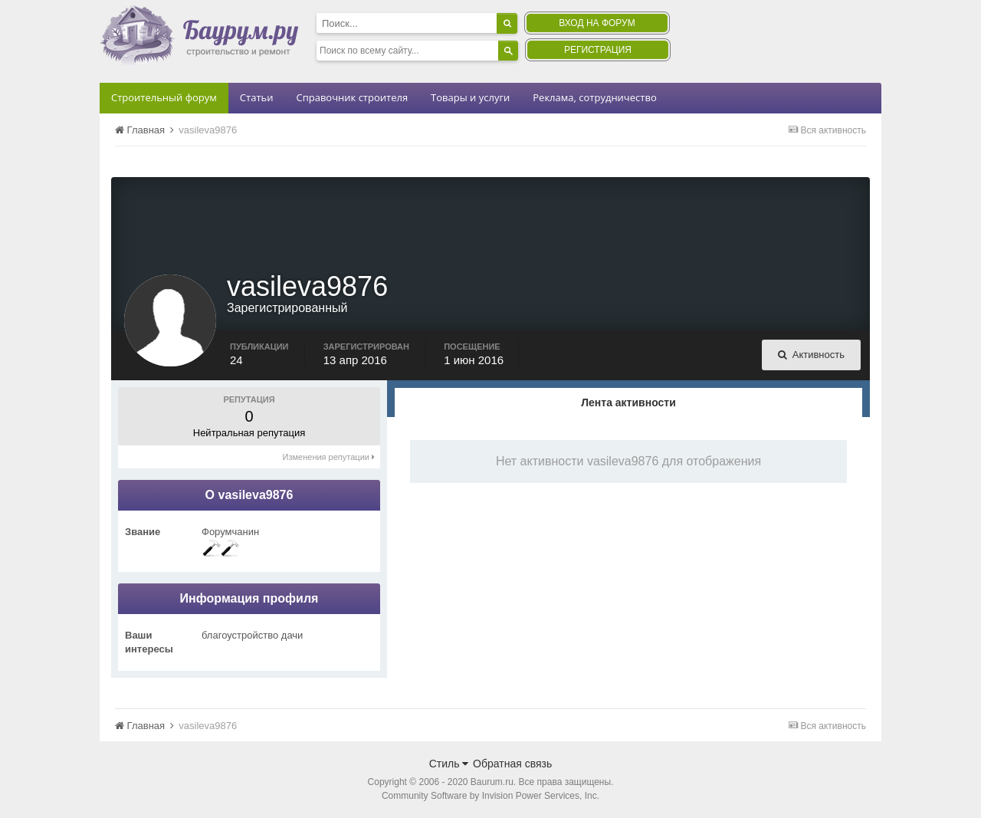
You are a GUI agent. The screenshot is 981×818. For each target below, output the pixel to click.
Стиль (449, 763)
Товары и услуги (470, 97)
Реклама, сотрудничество (594, 97)
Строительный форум (164, 97)
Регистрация (598, 49)
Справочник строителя (352, 97)
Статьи (257, 97)
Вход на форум (597, 23)
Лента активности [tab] (628, 402)
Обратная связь (512, 763)
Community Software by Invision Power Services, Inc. (490, 795)
